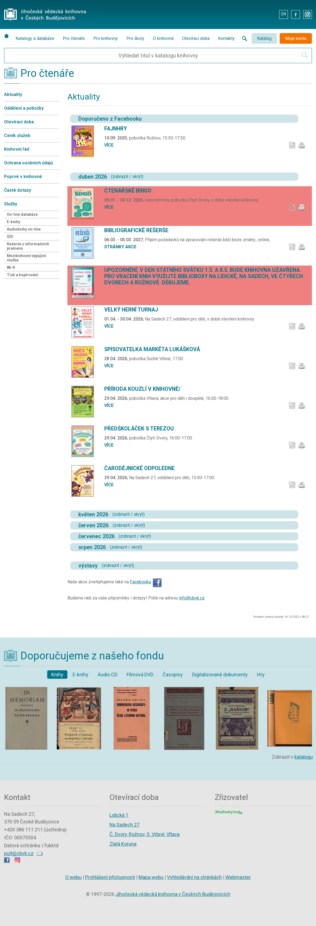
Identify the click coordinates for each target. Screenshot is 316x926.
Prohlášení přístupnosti (110, 877)
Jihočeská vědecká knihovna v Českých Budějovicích (172, 894)
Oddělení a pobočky (24, 108)
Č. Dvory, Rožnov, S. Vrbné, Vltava (144, 834)
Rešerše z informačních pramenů (28, 246)
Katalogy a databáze (35, 38)
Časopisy (173, 674)
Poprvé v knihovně (23, 176)
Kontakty (226, 38)
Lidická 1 (118, 815)
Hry (261, 674)
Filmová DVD (140, 674)
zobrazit (120, 176)
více (109, 145)
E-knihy (13, 222)
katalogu (303, 757)
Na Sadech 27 (124, 825)
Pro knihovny (105, 38)
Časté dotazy (17, 190)
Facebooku (140, 581)
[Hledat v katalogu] (304, 55)
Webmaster (238, 877)
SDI (10, 236)
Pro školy (135, 38)
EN (283, 14)
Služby (10, 203)
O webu (73, 877)
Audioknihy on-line (24, 229)
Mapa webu (151, 877)
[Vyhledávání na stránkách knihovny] (243, 38)
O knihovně (163, 38)
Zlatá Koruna (122, 844)
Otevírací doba (196, 38)
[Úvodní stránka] (7, 36)
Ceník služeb (17, 135)
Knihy (57, 674)
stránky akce (120, 246)
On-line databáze (22, 214)
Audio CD (107, 674)
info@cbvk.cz (192, 598)
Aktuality (13, 94)
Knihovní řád (16, 149)
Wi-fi (11, 267)
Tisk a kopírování (22, 275)
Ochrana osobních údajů (28, 162)
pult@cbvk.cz (19, 853)
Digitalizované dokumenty (220, 674)
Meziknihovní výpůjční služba (26, 258)
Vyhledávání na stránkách (194, 877)
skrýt (137, 176)
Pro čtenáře (74, 38)
